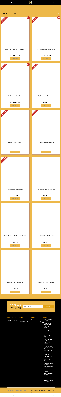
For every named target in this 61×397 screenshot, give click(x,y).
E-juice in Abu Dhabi (47, 343)
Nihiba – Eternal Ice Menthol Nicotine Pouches (15, 236)
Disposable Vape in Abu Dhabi (48, 364)
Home (8, 320)
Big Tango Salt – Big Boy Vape (15, 189)
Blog (14, 320)
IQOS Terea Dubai (48, 361)
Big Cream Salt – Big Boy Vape (45, 96)
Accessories (54, 320)
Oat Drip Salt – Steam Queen (15, 96)
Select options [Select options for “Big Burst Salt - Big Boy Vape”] (15, 152)
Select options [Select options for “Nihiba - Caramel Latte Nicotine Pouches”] (46, 245)
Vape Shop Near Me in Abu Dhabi (48, 331)
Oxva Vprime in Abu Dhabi (48, 374)
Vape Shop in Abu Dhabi (48, 340)
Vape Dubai (47, 333)
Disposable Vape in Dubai (48, 367)
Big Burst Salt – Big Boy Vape (15, 142)
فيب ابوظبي (47, 354)
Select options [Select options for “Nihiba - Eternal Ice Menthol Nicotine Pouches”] (15, 245)
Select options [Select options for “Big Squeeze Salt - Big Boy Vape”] (46, 152)
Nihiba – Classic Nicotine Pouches (46, 282)
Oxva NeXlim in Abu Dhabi (48, 371)
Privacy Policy (33, 390)
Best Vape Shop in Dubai (48, 327)
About (11, 320)
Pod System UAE (48, 351)
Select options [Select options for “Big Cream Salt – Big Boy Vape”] (46, 105)
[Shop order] (6, 14)
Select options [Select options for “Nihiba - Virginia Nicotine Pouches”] (15, 291)
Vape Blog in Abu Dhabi (48, 320)
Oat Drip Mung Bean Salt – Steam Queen (15, 49)
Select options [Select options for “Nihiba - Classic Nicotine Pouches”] (46, 291)
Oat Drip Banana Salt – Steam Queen (46, 49)
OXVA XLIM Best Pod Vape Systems (48, 347)
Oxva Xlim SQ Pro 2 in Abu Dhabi (48, 378)
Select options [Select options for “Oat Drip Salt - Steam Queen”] (15, 105)
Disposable (38, 320)
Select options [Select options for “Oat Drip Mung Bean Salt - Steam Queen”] (15, 58)
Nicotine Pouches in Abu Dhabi (48, 381)
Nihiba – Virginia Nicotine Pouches (15, 282)
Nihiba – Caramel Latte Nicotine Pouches (46, 236)
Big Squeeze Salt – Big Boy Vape (46, 142)
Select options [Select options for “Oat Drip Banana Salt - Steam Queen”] (46, 58)
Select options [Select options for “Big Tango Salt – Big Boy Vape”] (15, 198)
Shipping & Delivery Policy (43, 390)
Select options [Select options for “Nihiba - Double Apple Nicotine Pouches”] (46, 198)
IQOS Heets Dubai (48, 357)
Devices (33, 320)
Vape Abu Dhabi (47, 336)
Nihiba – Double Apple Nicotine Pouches (45, 189)
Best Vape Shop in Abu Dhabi (48, 324)
